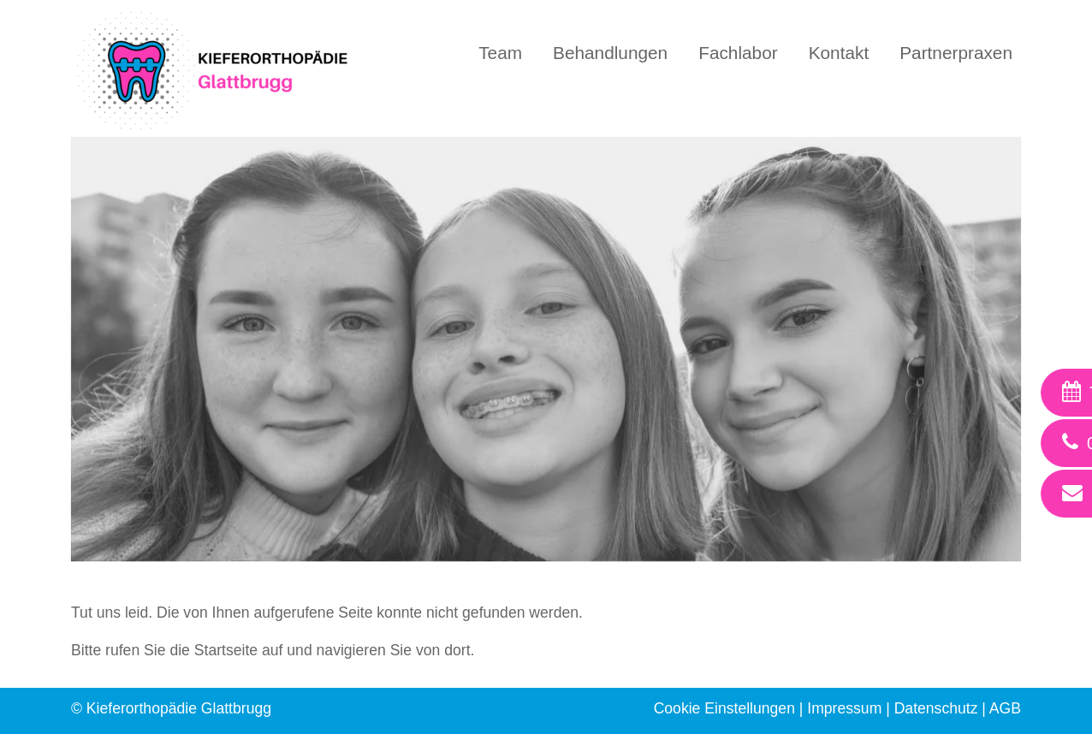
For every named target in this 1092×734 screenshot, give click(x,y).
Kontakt (839, 52)
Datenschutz (936, 708)
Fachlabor (737, 52)
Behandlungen (610, 52)
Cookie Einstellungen (724, 708)
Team (500, 52)
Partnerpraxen (955, 52)
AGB (1005, 708)
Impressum (844, 708)
